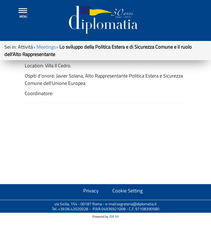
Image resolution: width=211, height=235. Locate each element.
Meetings (46, 49)
